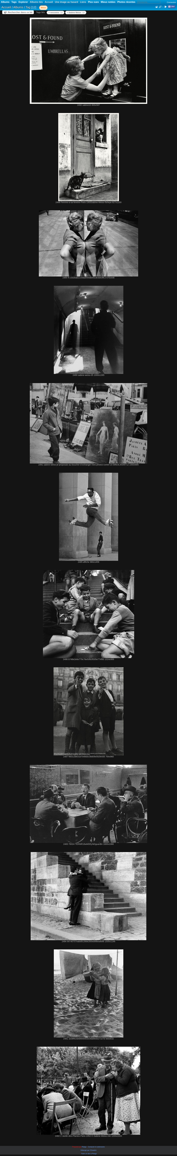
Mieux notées (108, 2)
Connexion (171, 2)
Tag (28, 7)
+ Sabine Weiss (75, 12)
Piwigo (84, 1147)
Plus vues (93, 2)
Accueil (6, 7)
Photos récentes (126, 2)
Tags (14, 2)
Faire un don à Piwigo (89, 1154)
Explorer (23, 2)
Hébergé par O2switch (88, 1150)
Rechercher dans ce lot (20, 12)
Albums (5, 2)
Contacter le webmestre (96, 1147)
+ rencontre (55, 12)
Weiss (43, 8)
